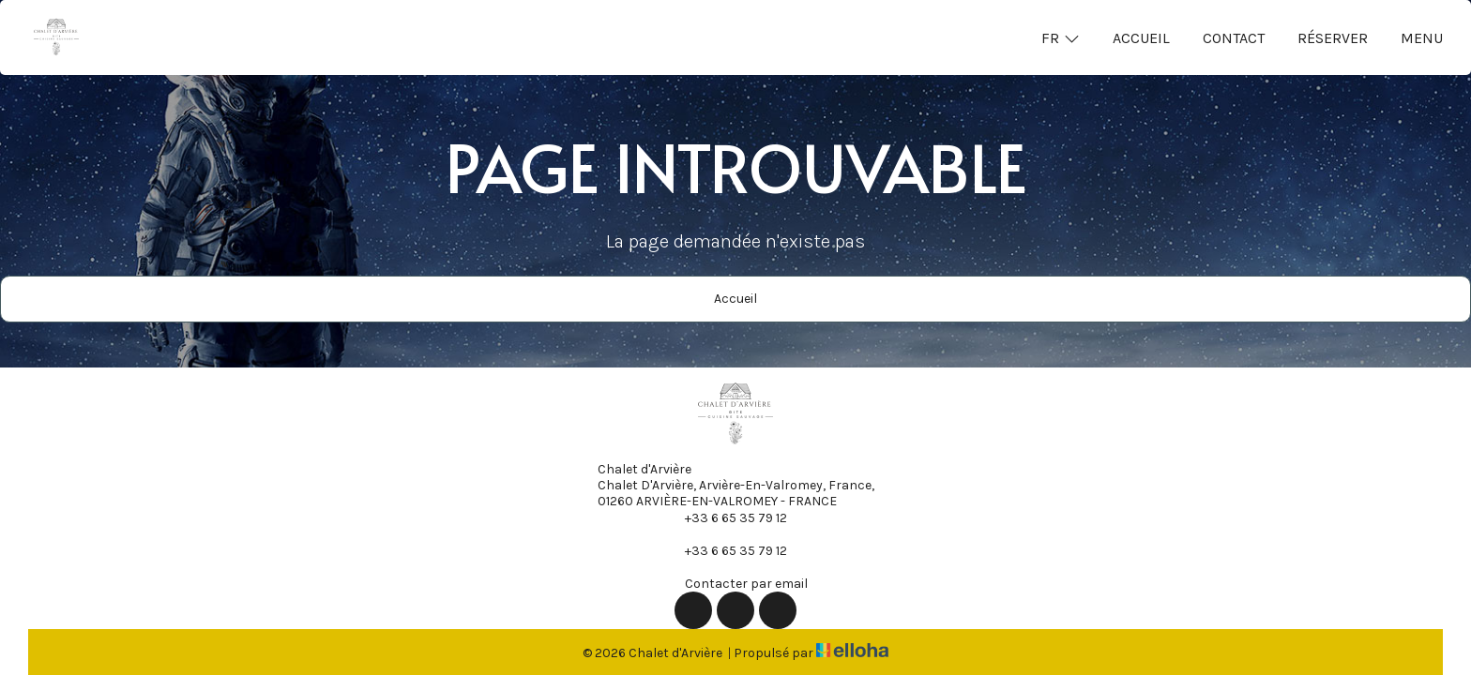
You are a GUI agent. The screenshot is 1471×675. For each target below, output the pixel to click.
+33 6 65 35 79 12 (725, 517)
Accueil (1141, 38)
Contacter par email (735, 583)
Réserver (1332, 38)
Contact (1234, 38)
